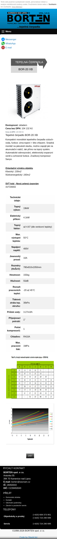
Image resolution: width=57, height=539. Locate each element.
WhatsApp (8, 43)
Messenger (8, 39)
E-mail (6, 47)
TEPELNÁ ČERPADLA (29, 62)
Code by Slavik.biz (29, 537)
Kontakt (9, 500)
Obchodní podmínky (13, 503)
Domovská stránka (13, 497)
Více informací (17, 7)
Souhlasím (52, 4)
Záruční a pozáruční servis (16, 505)
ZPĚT (30, 456)
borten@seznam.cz (20, 482)
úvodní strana (28, 18)
